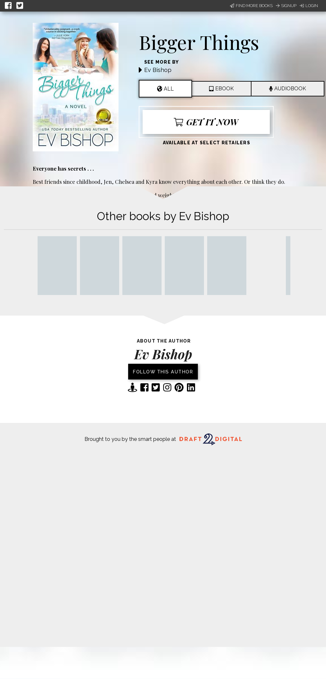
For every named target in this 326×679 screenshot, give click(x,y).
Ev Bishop (158, 70)
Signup (286, 5)
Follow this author (163, 371)
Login (309, 5)
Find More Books (251, 5)
